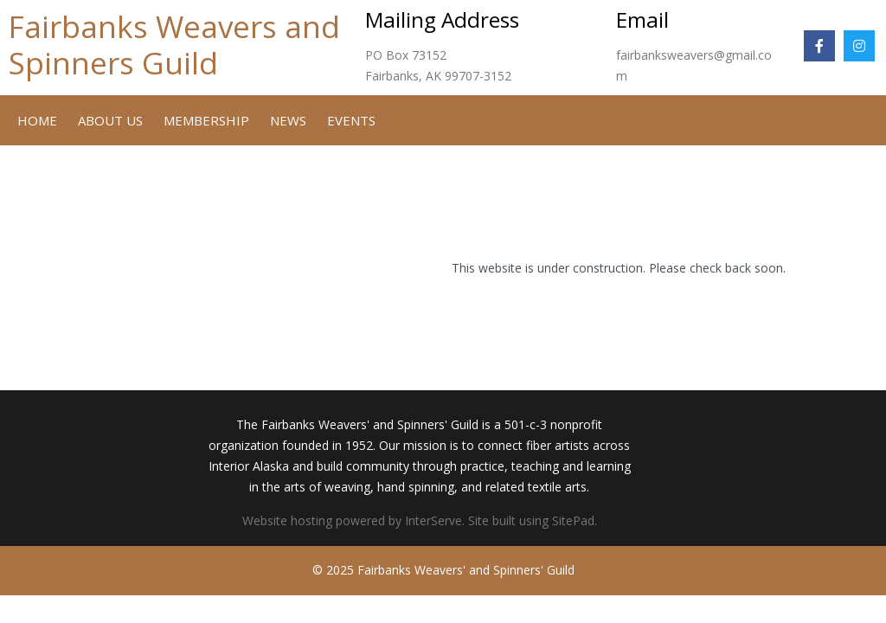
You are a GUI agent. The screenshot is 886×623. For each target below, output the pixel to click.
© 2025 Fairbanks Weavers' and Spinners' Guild (443, 570)
